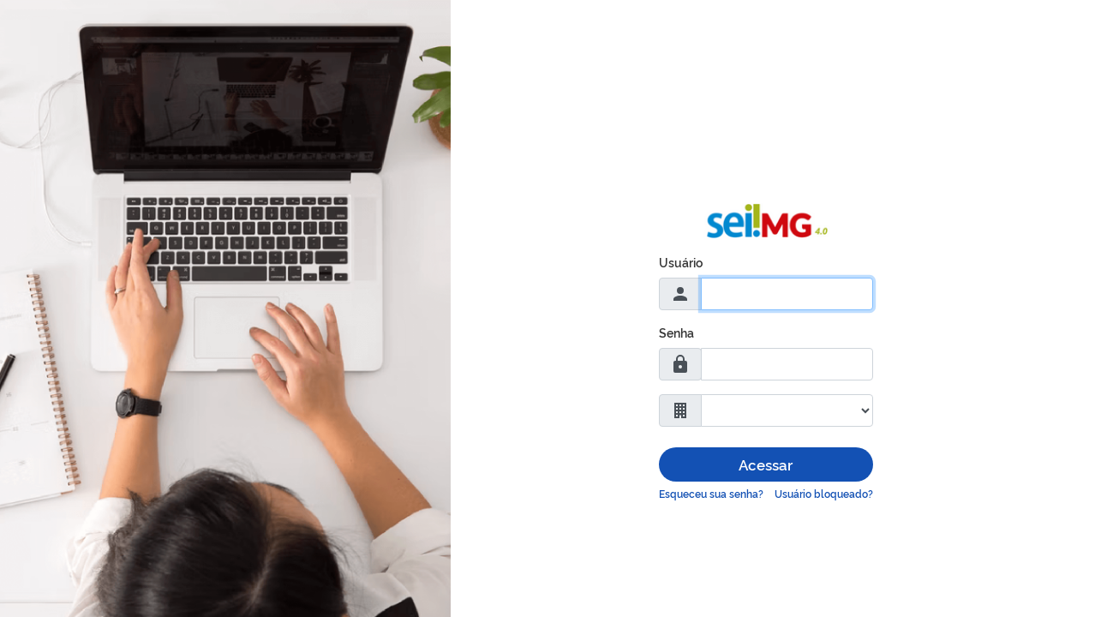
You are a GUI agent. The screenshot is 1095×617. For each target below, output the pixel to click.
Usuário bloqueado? (824, 493)
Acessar (766, 464)
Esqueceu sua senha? (711, 493)
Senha (676, 332)
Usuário (681, 262)
